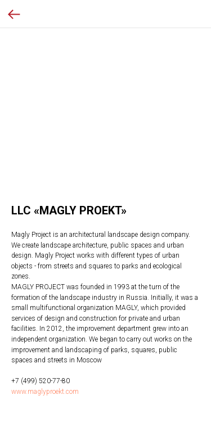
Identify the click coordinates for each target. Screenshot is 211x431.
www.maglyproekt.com (45, 392)
